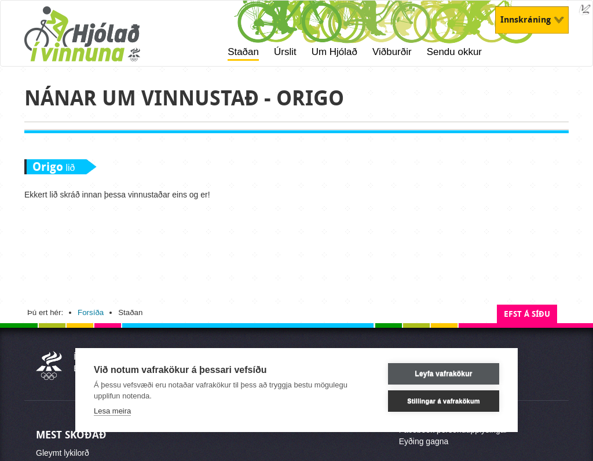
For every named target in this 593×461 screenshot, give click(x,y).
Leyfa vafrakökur (443, 373)
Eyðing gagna (424, 441)
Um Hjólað (334, 51)
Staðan (243, 51)
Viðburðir (392, 51)
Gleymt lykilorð (62, 453)
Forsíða (91, 312)
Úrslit (285, 51)
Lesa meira (112, 411)
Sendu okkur (454, 51)
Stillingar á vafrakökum (443, 400)
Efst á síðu (527, 314)
